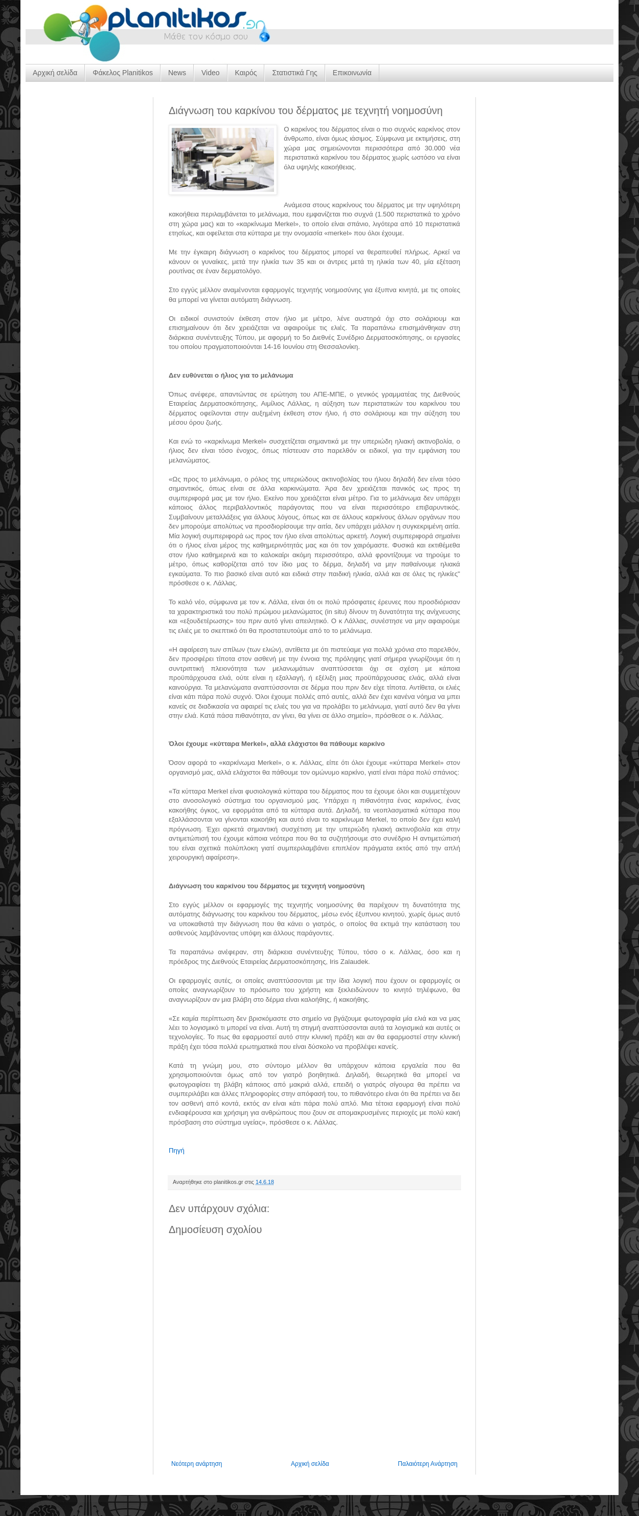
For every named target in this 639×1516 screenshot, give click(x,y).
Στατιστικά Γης (294, 73)
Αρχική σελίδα (55, 73)
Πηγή (177, 1150)
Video (210, 73)
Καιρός (246, 73)
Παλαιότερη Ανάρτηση (428, 1463)
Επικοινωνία (352, 73)
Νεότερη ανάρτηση (196, 1463)
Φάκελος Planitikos (123, 73)
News (177, 73)
